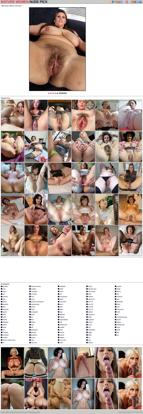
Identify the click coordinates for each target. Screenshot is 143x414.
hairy (31, 340)
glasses (32, 332)
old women (90, 291)
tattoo (117, 304)
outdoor (89, 296)
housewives (62, 296)
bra (3, 330)
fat (31, 317)
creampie (33, 291)
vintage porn (120, 325)
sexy (88, 340)
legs (60, 312)
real (88, 327)
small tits (118, 296)
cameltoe (4, 335)
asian (3, 291)
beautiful (4, 304)
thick (117, 307)
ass (3, 294)
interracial (62, 301)
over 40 (89, 301)
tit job (117, 312)
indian (60, 299)
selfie (88, 335)
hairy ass (33, 342)
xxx (117, 335)
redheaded (90, 330)
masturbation (63, 319)
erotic (32, 309)
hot (60, 294)
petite (89, 317)
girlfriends (33, 330)
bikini (3, 314)
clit (2, 342)
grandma (33, 335)
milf (60, 322)
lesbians (61, 314)
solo (117, 299)
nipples (61, 337)
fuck (31, 325)
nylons (89, 286)
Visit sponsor (62, 93)
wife (117, 332)
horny (60, 291)
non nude (62, 340)
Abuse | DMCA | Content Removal (10, 412)
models (61, 327)
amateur (4, 286)
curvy (32, 299)
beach (4, 301)
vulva (117, 327)
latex (60, 307)
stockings (119, 301)
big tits (4, 312)
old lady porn (91, 289)
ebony (32, 307)
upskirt (118, 319)
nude (60, 342)
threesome (119, 309)
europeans (33, 312)
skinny (118, 291)
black (3, 317)
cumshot (33, 294)
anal (3, 289)
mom (60, 330)
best (3, 307)
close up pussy (35, 286)
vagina (118, 322)
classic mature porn (8, 340)
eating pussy (34, 304)
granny (32, 337)
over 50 (89, 304)
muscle (61, 332)
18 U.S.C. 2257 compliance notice (30, 412)
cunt (31, 296)
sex (88, 337)
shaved (89, 342)
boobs (4, 325)
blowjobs (4, 322)
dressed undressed (36, 301)
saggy (89, 332)
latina (60, 309)
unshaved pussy (121, 317)
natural (61, 335)
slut (117, 294)
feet (31, 319)
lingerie (61, 317)
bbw (3, 299)
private (89, 322)
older (88, 294)
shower (118, 286)
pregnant (90, 319)
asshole (4, 296)
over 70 (89, 309)
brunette (4, 332)
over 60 (89, 307)
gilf (31, 327)
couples (32, 289)
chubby (4, 337)
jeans (60, 304)
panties (89, 312)
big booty (4, 309)
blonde (4, 319)
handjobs (61, 286)
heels (60, 289)
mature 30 (90, 299)
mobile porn (62, 325)
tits (116, 314)
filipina (32, 322)
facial (31, 314)
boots (3, 327)
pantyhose (90, 314)
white (117, 330)
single (117, 289)
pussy (89, 325)
